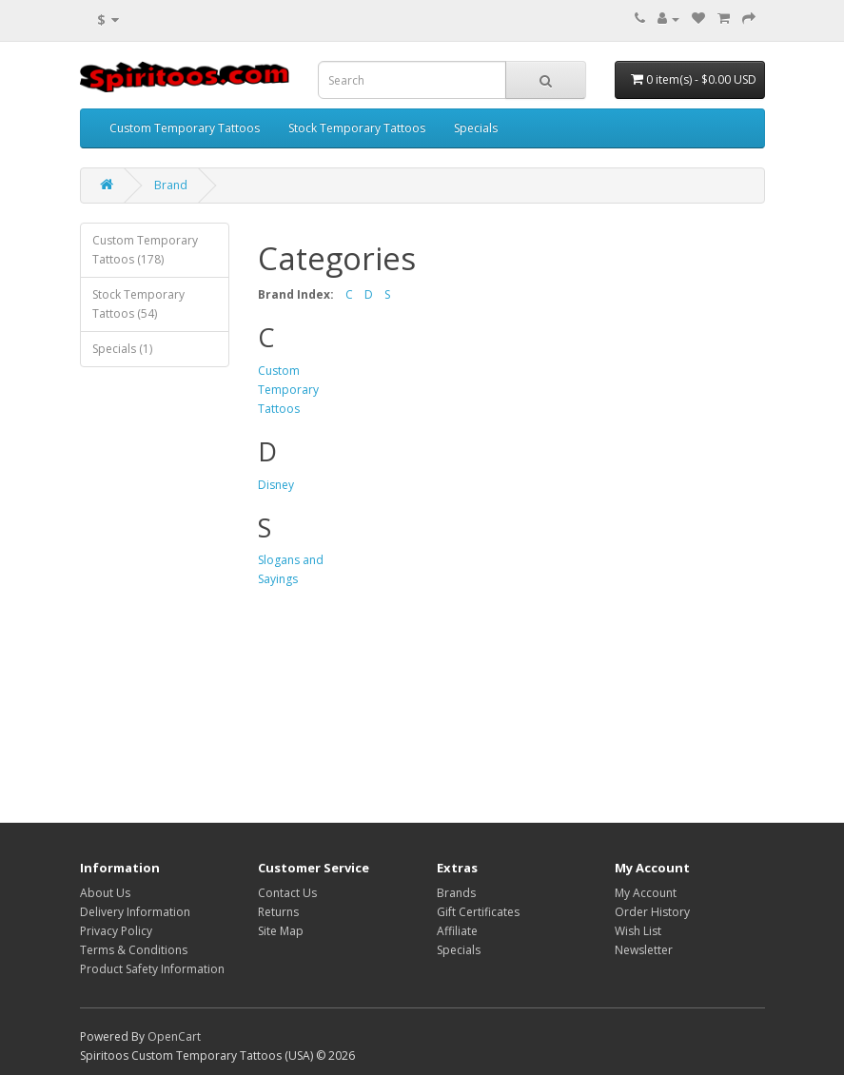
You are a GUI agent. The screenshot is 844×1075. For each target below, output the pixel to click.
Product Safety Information (152, 969)
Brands (456, 893)
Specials (476, 128)
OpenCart (174, 1036)
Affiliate (457, 931)
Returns (278, 912)
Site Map (281, 931)
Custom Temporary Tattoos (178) (145, 249)
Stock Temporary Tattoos (356, 128)
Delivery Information (135, 912)
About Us (105, 893)
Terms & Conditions (133, 950)
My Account (646, 893)
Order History (652, 912)
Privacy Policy (116, 931)
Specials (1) (122, 349)
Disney (276, 485)
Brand (170, 185)
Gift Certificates (478, 912)
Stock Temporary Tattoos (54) (138, 304)
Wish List (638, 931)
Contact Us (287, 893)
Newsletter (644, 950)
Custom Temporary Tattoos (184, 128)
